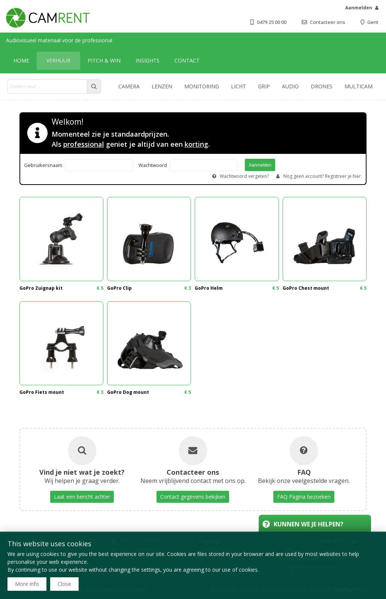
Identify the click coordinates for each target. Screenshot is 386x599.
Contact (187, 60)
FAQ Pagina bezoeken (304, 496)
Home (21, 60)
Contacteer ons (327, 22)
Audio (290, 86)
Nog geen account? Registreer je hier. (322, 176)
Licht (238, 86)
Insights (147, 60)
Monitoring (201, 86)
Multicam (358, 86)
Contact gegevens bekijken (192, 496)
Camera (129, 86)
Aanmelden (358, 7)
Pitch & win (104, 60)
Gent (373, 22)
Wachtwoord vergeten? (244, 176)
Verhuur (58, 60)
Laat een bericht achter (82, 496)
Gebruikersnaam (43, 165)
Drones (321, 86)
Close (64, 583)
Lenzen (162, 86)
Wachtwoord (153, 165)
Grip (264, 86)
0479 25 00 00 (271, 22)
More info (27, 583)
